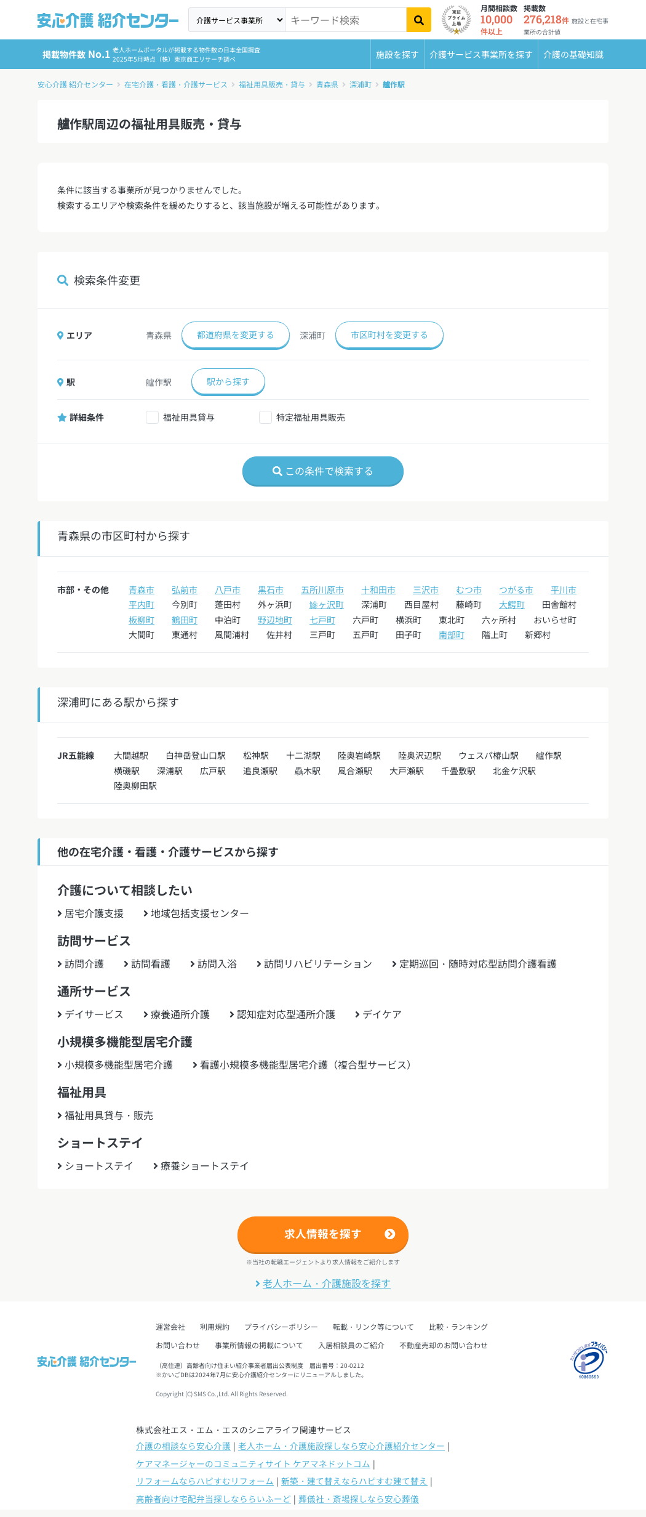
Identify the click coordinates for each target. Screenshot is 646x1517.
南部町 (452, 634)
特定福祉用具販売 (310, 417)
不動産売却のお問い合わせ (443, 1345)
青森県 (327, 84)
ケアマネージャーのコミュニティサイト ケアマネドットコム (253, 1463)
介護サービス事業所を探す (481, 54)
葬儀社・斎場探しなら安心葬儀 (358, 1498)
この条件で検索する (323, 470)
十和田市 (378, 589)
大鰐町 (512, 604)
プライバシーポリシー (281, 1326)
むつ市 (469, 589)
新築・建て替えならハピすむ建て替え (354, 1481)
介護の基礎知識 (573, 54)
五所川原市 (322, 589)
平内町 (141, 604)
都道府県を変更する (235, 334)
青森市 (141, 589)
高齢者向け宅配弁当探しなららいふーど (213, 1498)
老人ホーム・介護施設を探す (323, 1283)
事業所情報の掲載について (259, 1345)
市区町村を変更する (389, 334)
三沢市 (426, 589)
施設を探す (397, 54)
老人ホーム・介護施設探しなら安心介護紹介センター (341, 1445)
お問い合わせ (178, 1345)
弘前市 (184, 589)
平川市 (563, 589)
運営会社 (170, 1326)
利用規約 (214, 1326)
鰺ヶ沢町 (326, 604)
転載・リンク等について (373, 1326)
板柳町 (141, 619)
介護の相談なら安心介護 (183, 1445)
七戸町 (322, 619)
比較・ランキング (458, 1326)
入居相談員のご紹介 (351, 1345)
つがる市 (516, 589)
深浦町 (360, 84)
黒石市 (271, 589)
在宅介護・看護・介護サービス (176, 84)
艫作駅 (394, 84)
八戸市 (228, 589)
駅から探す (228, 381)
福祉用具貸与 (189, 417)
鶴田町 (184, 619)
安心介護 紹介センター (75, 84)
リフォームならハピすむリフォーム (205, 1481)
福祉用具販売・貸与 (272, 84)
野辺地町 (275, 619)
